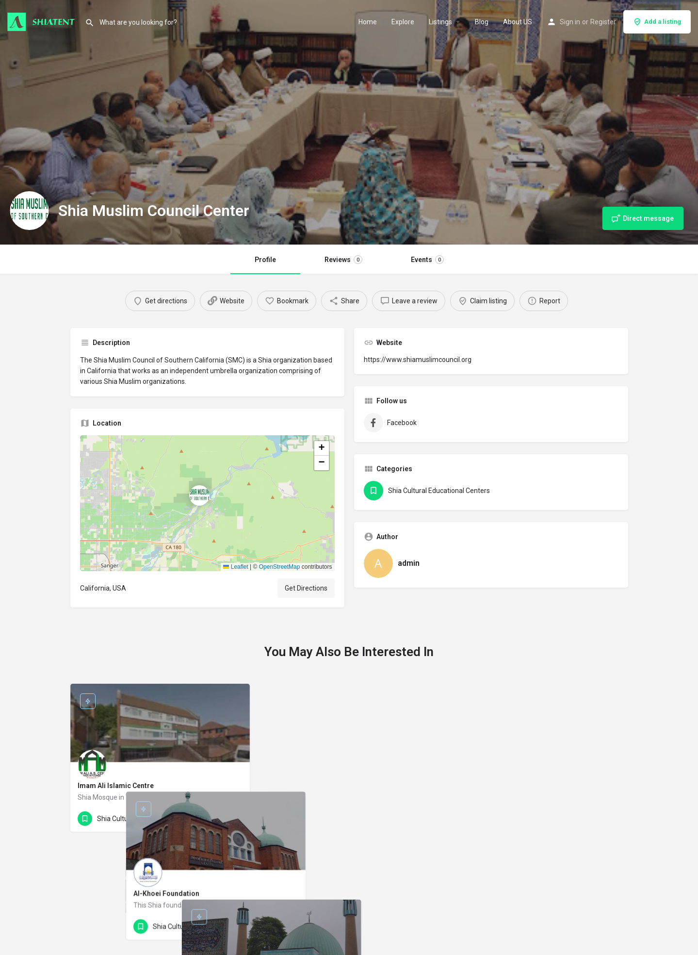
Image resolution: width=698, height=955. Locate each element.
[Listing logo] (29, 210)
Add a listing (657, 21)
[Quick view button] (216, 818)
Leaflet (235, 566)
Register (603, 22)
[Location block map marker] (199, 495)
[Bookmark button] (235, 818)
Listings (440, 22)
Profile (265, 259)
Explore (402, 22)
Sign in (570, 22)
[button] (207, 503)
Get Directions (306, 588)
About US (517, 22)
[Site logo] (42, 21)
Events (427, 259)
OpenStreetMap (279, 566)
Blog (481, 22)
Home (367, 22)
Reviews (343, 259)
